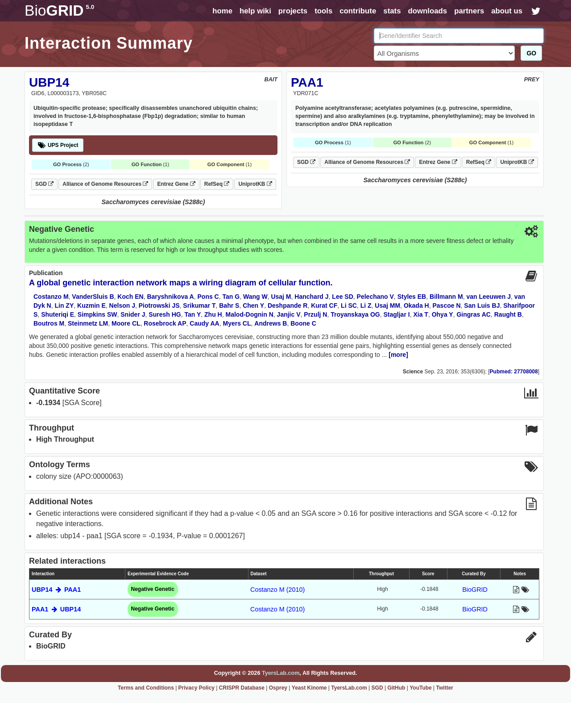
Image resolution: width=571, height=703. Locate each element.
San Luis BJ (482, 305)
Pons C (208, 296)
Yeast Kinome (309, 688)
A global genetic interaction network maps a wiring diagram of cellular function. (180, 282)
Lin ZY (64, 305)
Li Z (366, 305)
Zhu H (213, 314)
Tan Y (192, 314)
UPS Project (58, 145)
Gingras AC (473, 314)
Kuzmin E (91, 305)
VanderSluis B (93, 296)
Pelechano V (375, 296)
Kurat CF (324, 305)
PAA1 (307, 82)
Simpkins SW (97, 314)
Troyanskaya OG (355, 314)
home (222, 11)
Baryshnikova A (170, 296)
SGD (44, 184)
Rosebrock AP (165, 323)
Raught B (508, 314)
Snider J (132, 314)
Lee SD (342, 296)
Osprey (278, 688)
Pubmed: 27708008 (514, 371)
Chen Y (253, 305)
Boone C (303, 323)
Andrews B (270, 323)
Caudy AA (204, 323)
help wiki (255, 11)
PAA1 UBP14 (56, 609)
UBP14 (49, 82)
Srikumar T (199, 305)
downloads (427, 11)
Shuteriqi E (57, 314)
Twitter (444, 688)
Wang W (255, 296)
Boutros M (48, 323)
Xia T (420, 314)
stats (392, 11)
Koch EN (130, 296)
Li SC (349, 305)
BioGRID (475, 589)
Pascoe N (446, 305)
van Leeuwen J (488, 296)
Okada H (416, 305)
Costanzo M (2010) (277, 589)
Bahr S (229, 305)
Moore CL (126, 323)
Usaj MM (387, 305)
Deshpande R (287, 305)
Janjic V (289, 314)
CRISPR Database (242, 688)
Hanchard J (311, 296)
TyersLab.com (280, 673)
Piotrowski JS (159, 305)
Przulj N (315, 314)
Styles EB (411, 296)
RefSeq (217, 184)
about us (506, 11)
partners (469, 11)
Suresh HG (165, 314)
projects (292, 11)
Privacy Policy (196, 688)
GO (531, 53)
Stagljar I (397, 314)
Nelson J (122, 305)
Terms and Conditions (146, 688)
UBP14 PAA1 (56, 589)
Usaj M (281, 296)
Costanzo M (51, 296)
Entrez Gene (176, 184)
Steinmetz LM (88, 323)
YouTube (421, 688)
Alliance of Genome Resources (105, 184)
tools (323, 11)
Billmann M (446, 296)
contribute (357, 11)
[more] (398, 354)
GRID (59, 10)
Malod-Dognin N (249, 314)
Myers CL (237, 323)
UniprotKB (255, 184)
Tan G (231, 296)
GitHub (396, 688)
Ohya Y (442, 314)
